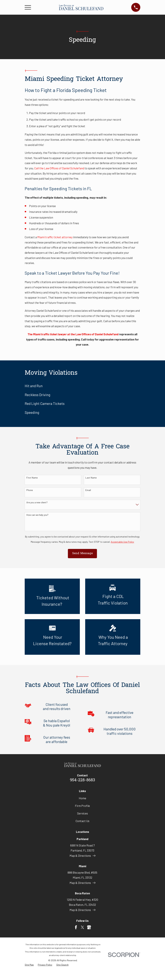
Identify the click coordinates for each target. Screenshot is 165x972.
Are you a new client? (37, 502)
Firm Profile (82, 805)
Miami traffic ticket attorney (55, 237)
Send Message (82, 553)
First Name (32, 477)
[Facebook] (76, 927)
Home (82, 798)
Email (88, 490)
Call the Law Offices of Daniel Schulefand (59, 168)
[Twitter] (82, 927)
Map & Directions (82, 855)
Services (82, 813)
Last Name (91, 477)
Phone (29, 490)
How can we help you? (37, 515)
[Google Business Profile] (89, 927)
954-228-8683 (82, 780)
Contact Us (82, 821)
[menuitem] (82, 385)
